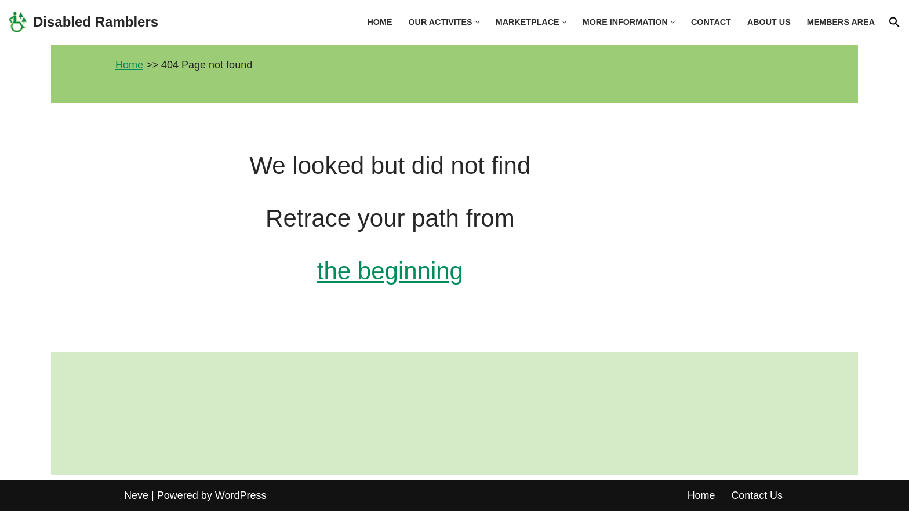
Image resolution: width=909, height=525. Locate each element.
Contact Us (757, 509)
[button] (476, 22)
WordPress (241, 509)
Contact (710, 22)
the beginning (454, 275)
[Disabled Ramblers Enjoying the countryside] (83, 22)
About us (768, 22)
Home (377, 22)
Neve (136, 509)
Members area (840, 22)
